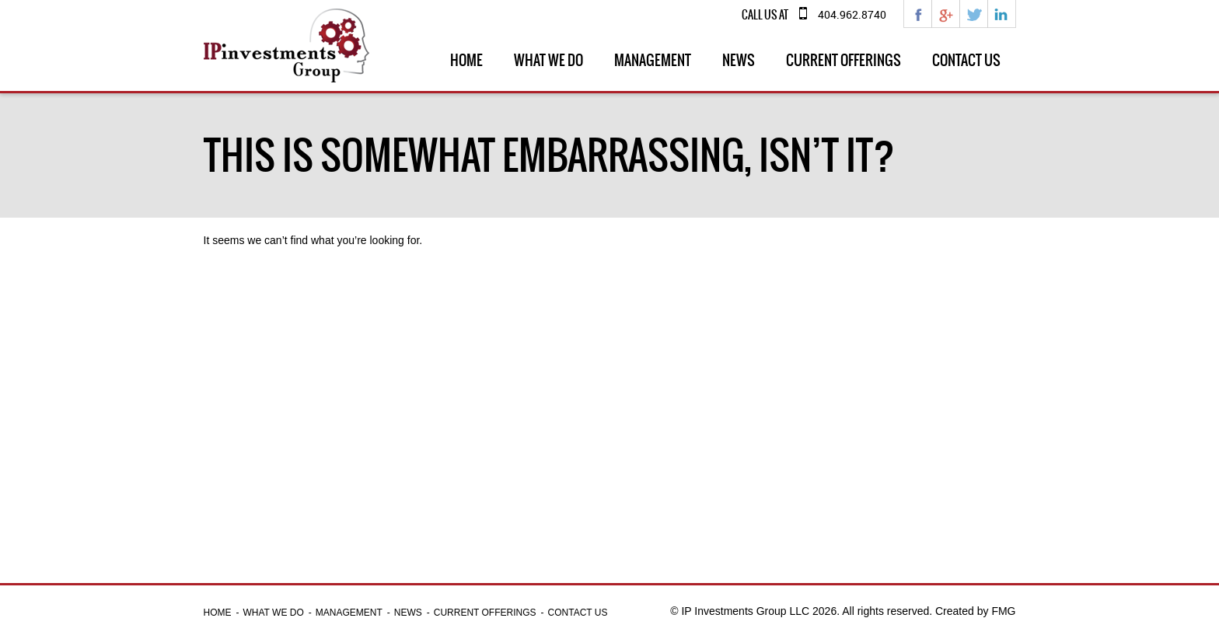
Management (652, 60)
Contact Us (966, 60)
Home (466, 60)
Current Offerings (843, 60)
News (738, 60)
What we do (548, 60)
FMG (1003, 611)
